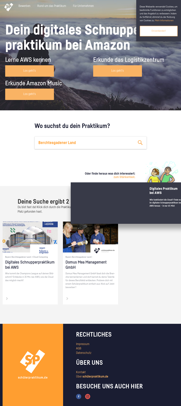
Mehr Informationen (164, 20)
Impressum (82, 344)
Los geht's (29, 70)
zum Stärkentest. (124, 177)
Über (92, 376)
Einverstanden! (159, 31)
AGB (78, 348)
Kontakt (81, 372)
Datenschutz (83, 353)
